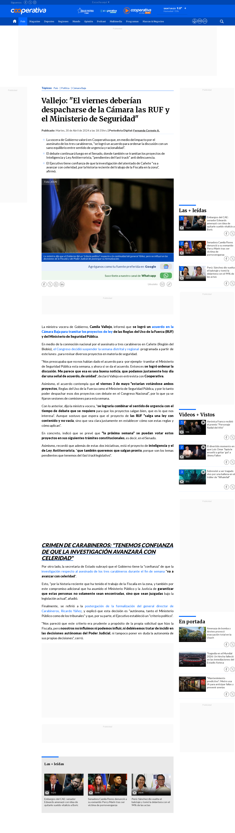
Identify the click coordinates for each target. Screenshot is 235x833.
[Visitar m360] (199, 24)
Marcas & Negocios (153, 21)
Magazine (34, 21)
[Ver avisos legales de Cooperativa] (194, 24)
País (22, 21)
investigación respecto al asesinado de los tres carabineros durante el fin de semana (103, 571)
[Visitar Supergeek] (204, 24)
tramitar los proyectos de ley (91, 332)
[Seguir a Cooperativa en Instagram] (35, 2)
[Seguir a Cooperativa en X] (30, 2)
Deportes (49, 21)
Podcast (101, 21)
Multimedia (116, 21)
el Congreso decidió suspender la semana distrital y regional (96, 349)
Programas (132, 21)
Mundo (76, 21)
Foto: (47, 181)
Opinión (88, 21)
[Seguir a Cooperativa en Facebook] (25, 2)
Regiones (63, 21)
